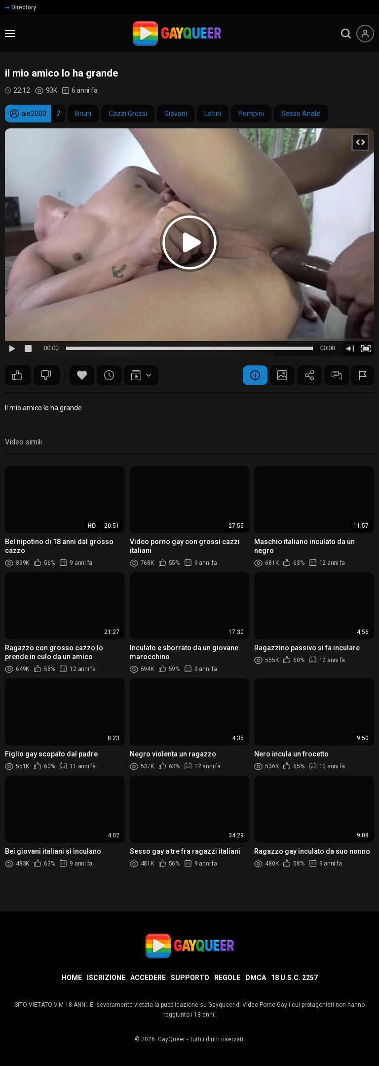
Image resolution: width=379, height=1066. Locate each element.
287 (46, 375)
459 (17, 375)
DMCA (255, 978)
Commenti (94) (336, 375)
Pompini (251, 114)
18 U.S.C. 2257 (294, 978)
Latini (212, 114)
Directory (20, 7)
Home (72, 978)
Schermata (282, 375)
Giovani (175, 114)
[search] (346, 33)
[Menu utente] (365, 33)
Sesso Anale (300, 114)
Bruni (83, 114)
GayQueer (171, 1039)
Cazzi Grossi (128, 114)
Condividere (309, 375)
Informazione (255, 375)
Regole (227, 978)
